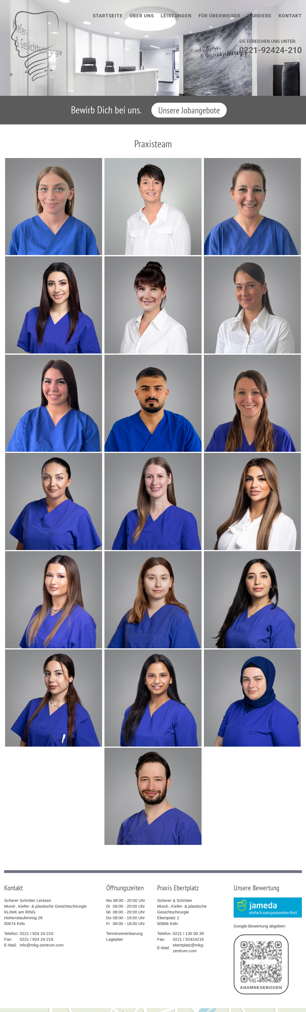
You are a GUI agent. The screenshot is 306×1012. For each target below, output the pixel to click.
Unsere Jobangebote (189, 110)
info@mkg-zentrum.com (42, 945)
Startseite (108, 15)
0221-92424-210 (270, 50)
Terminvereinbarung (124, 933)
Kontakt (290, 15)
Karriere (259, 15)
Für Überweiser (219, 15)
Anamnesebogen (261, 964)
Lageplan (114, 939)
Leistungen (176, 15)
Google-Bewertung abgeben (259, 926)
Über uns (142, 15)
